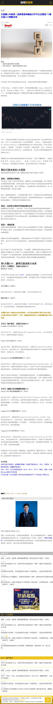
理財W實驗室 (8, 26)
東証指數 (24, 493)
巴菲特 (8, 493)
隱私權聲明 (22, 699)
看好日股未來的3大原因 (11, 64)
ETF (22, 275)
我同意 (48, 700)
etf (14, 493)
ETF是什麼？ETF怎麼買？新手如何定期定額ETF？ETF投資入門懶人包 (25, 475)
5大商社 (18, 493)
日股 (12, 493)
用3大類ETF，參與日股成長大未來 (15, 66)
